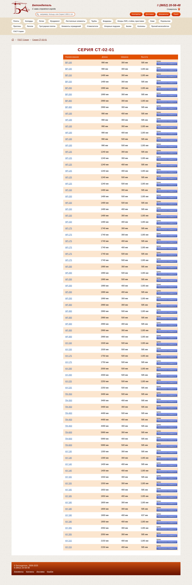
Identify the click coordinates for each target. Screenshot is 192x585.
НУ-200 (68, 372)
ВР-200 (68, 91)
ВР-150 (68, 78)
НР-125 (68, 155)
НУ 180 (68, 506)
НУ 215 (68, 544)
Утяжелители (92, 29)
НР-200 (68, 270)
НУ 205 (68, 531)
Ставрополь (172, 9)
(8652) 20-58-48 (168, 5)
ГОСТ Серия (18, 34)
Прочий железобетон (160, 29)
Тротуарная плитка (47, 29)
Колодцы (29, 24)
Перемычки (165, 24)
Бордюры (107, 24)
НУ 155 (68, 480)
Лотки (41, 24)
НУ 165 (68, 493)
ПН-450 (68, 416)
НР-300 (68, 308)
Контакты (136, 14)
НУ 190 (68, 518)
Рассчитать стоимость (167, 67)
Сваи (152, 24)
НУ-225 (68, 384)
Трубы (94, 24)
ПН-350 (68, 397)
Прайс (176, 14)
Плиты (16, 24)
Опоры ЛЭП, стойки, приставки (130, 24)
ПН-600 (68, 435)
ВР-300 (68, 104)
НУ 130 (68, 455)
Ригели (30, 29)
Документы (163, 14)
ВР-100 (68, 66)
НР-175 (68, 231)
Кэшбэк (51, 572)
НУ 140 (68, 467)
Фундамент (55, 24)
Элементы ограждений (71, 29)
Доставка (150, 14)
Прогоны (17, 29)
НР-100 (68, 117)
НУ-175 (68, 359)
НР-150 (68, 193)
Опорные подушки (112, 29)
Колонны (141, 29)
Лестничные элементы (75, 24)
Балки (128, 29)
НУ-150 (68, 346)
